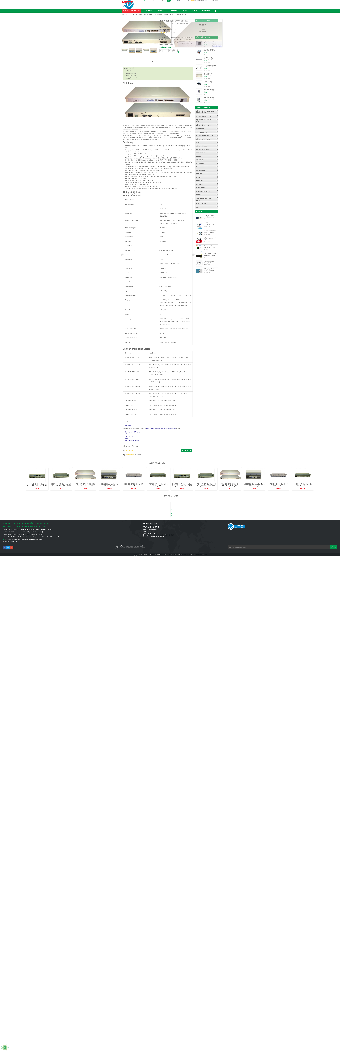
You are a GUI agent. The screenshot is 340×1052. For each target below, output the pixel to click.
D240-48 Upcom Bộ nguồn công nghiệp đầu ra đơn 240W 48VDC (209, 98)
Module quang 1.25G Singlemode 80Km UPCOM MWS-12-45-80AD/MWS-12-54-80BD (210, 66)
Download (128, 78)
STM (126, 434)
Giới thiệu (161, 10)
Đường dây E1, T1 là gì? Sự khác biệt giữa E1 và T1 (210, 269)
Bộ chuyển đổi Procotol (135, 14)
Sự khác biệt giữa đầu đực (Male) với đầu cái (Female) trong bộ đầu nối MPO (210, 231)
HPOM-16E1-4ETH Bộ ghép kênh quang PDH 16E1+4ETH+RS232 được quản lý (37, 486)
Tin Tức (185, 10)
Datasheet (128, 425)
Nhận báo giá (165, 47)
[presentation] (122, 255)
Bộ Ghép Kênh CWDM (132, 440)
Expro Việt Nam (203, 554)
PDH (126, 438)
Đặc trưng (128, 72)
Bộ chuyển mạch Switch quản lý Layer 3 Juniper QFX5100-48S (209, 58)
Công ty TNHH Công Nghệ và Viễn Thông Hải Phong (161, 428)
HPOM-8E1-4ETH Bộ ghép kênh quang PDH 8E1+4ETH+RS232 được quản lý (61, 486)
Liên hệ (194, 10)
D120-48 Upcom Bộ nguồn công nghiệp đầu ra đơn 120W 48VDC (209, 90)
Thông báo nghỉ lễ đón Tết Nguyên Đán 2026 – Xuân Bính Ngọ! (209, 216)
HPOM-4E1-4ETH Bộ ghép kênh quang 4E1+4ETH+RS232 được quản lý (165, 14)
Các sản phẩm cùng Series (132, 77)
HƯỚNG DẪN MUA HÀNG (157, 62)
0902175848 (201, 0)
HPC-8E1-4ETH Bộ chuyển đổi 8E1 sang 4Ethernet (133, 485)
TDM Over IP (129, 436)
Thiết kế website (192, 554)
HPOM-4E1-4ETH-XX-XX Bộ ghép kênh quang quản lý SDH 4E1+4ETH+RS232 (85, 486)
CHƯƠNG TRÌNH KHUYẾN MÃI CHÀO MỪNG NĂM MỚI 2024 (210, 224)
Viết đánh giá (171, 32)
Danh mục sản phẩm (129, 10)
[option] (124, 50)
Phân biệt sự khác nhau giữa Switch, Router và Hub (209, 262)
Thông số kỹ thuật (130, 73)
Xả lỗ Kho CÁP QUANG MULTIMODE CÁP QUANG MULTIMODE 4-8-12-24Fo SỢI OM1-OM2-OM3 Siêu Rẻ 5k (210, 246)
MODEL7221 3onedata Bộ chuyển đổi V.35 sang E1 (109, 485)
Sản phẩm (174, 10)
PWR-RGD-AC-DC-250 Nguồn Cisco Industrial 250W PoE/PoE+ (209, 82)
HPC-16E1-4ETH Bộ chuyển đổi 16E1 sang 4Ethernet (158, 485)
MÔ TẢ (134, 62)
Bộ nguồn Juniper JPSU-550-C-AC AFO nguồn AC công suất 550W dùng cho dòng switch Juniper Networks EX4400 (210, 50)
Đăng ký (333, 547)
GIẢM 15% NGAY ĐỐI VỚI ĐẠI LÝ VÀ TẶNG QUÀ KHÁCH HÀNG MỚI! (210, 239)
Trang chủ (149, 10)
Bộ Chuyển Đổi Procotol (132, 432)
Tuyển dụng (206, 10)
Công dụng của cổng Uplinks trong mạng (210, 254)
